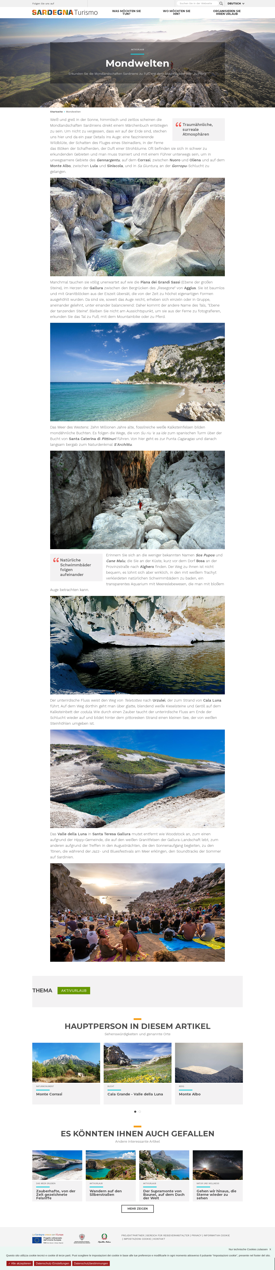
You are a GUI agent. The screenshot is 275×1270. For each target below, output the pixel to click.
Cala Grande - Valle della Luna (135, 1094)
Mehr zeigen (138, 1208)
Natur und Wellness (208, 1183)
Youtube (83, 3)
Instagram (71, 3)
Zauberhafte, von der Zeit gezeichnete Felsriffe (55, 1194)
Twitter (65, 3)
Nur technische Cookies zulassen (252, 1249)
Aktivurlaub (137, 49)
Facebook (59, 3)
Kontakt (159, 1238)
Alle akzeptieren (19, 1263)
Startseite (56, 111)
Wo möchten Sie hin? (176, 12)
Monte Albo (190, 1094)
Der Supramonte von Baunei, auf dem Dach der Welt (164, 1194)
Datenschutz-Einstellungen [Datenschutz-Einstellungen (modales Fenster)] (52, 1263)
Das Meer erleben (45, 1183)
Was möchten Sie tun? (126, 12)
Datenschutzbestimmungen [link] (91, 1263)
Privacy (196, 1235)
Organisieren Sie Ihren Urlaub (227, 12)
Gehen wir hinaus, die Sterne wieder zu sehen (216, 1194)
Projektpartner (132, 1235)
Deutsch (234, 3)
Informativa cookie (217, 1235)
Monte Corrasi (49, 1094)
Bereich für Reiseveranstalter (167, 1235)
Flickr (77, 3)
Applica (221, 3)
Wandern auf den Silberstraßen (106, 1193)
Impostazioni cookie (137, 1238)
